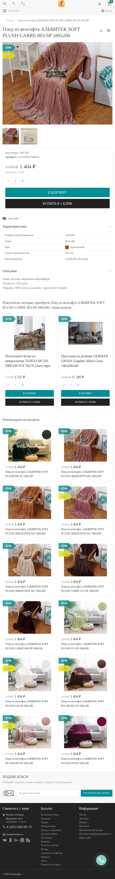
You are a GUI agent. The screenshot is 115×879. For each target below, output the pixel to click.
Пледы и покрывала (51, 830)
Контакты (84, 826)
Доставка (84, 818)
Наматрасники (48, 826)
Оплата (83, 815)
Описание (10, 271)
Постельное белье (50, 815)
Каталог (11, 11)
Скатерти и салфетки (51, 853)
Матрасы (45, 857)
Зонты (44, 860)
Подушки (45, 818)
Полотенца (46, 838)
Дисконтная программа (91, 830)
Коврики (45, 841)
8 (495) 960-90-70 (19, 827)
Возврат (83, 822)
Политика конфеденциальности (95, 834)
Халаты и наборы (50, 845)
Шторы (44, 849)
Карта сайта (85, 838)
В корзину (57, 192)
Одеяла (44, 822)
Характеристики (14, 226)
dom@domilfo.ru (15, 834)
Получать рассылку (97, 793)
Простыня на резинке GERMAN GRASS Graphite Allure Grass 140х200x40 (84, 361)
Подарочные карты (50, 864)
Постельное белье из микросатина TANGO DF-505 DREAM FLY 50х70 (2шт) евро (27, 361)
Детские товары (49, 834)
